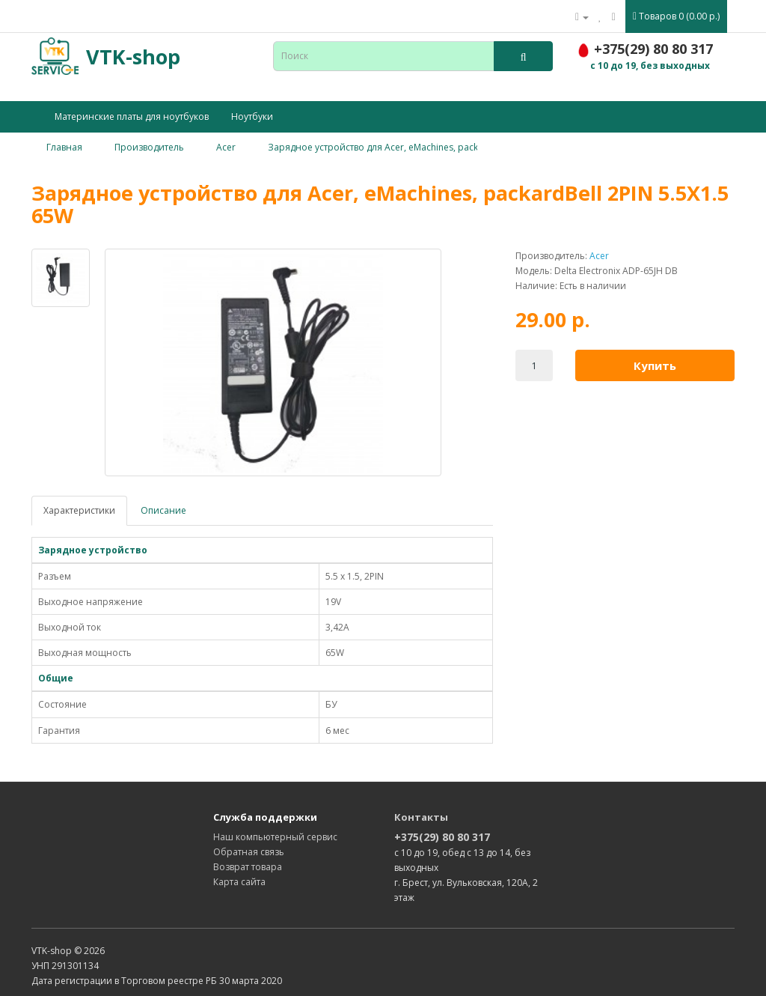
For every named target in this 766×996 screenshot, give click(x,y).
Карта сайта (239, 881)
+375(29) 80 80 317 (442, 837)
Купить (655, 365)
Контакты (421, 817)
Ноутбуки (252, 116)
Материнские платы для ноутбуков (132, 116)
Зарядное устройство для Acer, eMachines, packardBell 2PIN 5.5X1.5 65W (426, 147)
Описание (163, 510)
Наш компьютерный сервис (275, 836)
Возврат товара (247, 866)
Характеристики (79, 510)
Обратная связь (248, 851)
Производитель (149, 147)
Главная (64, 147)
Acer (226, 147)
